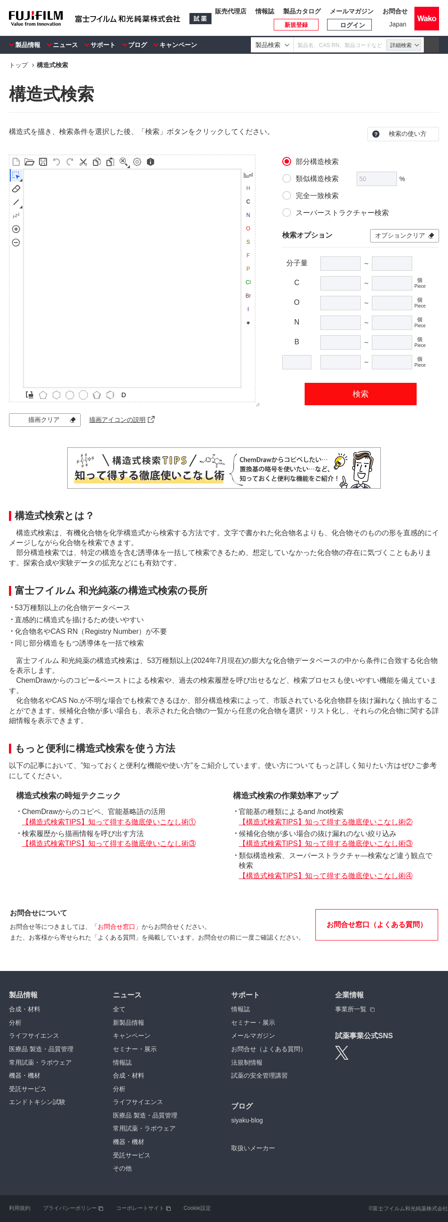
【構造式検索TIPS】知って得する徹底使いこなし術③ (109, 843)
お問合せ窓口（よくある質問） (377, 924)
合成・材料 (24, 1009)
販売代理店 (230, 11)
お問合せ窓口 (116, 926)
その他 (122, 1168)
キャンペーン (178, 44)
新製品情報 (128, 1022)
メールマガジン (352, 11)
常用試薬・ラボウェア (40, 1062)
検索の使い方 (407, 133)
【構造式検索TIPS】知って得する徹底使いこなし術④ (326, 876)
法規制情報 (247, 1062)
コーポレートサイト (140, 1208)
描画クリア (44, 419)
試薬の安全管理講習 (259, 1075)
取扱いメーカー (253, 1148)
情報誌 (264, 11)
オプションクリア (400, 235)
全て (119, 1009)
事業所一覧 (350, 1009)
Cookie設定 (197, 1208)
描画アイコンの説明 (117, 419)
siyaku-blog (247, 1120)
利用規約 (19, 1208)
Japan (397, 24)
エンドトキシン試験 (37, 1101)
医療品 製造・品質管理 (41, 1049)
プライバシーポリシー (70, 1208)
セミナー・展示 (135, 1049)
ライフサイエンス (34, 1035)
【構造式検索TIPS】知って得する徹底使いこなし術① (109, 822)
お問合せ (395, 11)
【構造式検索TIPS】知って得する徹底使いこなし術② (326, 822)
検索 (361, 394)
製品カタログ (302, 11)
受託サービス (28, 1088)
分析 (15, 1022)
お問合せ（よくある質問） (268, 1049)
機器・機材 (24, 1075)
